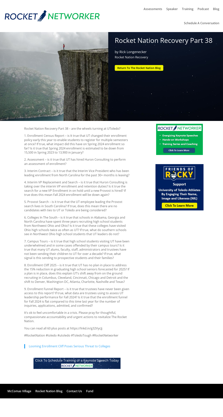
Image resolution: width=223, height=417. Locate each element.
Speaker (172, 9)
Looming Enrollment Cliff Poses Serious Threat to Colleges (69, 346)
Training (187, 9)
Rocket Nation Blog (48, 391)
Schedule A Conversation (201, 23)
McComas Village (19, 391)
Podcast (203, 9)
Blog (216, 9)
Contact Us (74, 391)
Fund (89, 391)
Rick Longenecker (133, 52)
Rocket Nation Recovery (131, 57)
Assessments (153, 9)
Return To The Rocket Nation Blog (139, 68)
